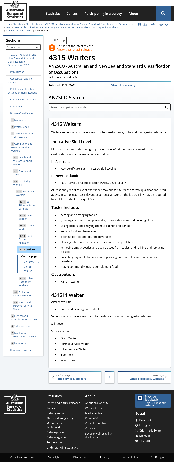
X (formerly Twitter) (151, 430)
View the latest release (74, 49)
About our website (97, 403)
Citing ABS (91, 418)
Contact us (92, 428)
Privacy (104, 457)
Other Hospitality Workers (143, 377)
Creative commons (22, 457)
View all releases (122, 85)
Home (7, 24)
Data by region (56, 413)
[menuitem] (53, 14)
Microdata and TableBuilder (56, 425)
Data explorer (55, 432)
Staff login (157, 457)
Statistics (53, 13)
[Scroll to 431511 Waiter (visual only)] (87, 295)
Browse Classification (26, 27)
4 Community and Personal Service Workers (65, 27)
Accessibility (130, 457)
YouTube (145, 441)
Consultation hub (96, 423)
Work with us (93, 408)
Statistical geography (60, 418)
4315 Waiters (31, 262)
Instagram (145, 425)
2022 (8, 27)
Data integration (57, 437)
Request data (55, 442)
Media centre (93, 413)
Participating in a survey (103, 13)
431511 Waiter (28, 269)
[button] (163, 13)
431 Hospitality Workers (19, 30)
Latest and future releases (63, 403)
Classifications (34, 24)
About (133, 13)
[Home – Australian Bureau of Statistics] (14, 404)
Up (109, 377)
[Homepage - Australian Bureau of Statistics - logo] (15, 11)
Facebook (145, 420)
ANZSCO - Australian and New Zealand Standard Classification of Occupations (88, 24)
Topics (51, 408)
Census (72, 13)
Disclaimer (80, 457)
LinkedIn (144, 435)
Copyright (53, 457)
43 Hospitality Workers (105, 27)
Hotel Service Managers (75, 377)
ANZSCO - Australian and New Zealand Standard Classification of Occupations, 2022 (22, 60)
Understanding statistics (62, 447)
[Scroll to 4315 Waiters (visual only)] (84, 124)
